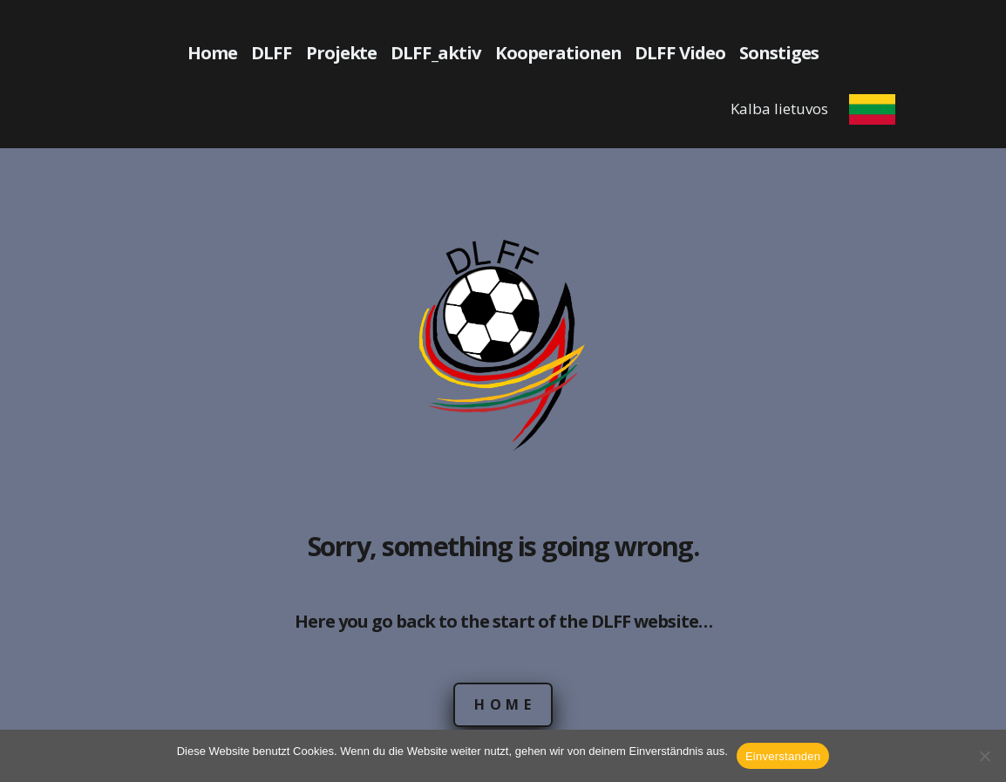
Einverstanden (782, 756)
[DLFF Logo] (503, 346)
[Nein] (984, 756)
